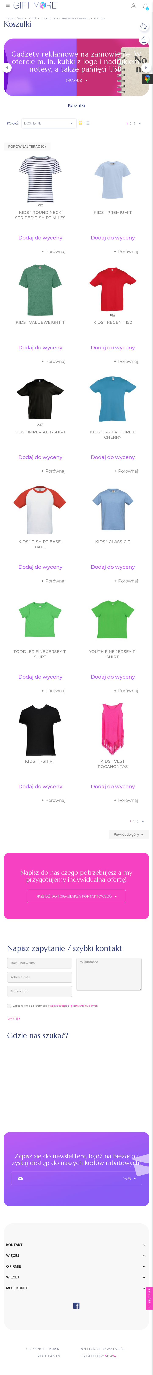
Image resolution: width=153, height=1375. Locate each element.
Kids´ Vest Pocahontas (113, 764)
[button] (7, 68)
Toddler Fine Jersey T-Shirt (40, 654)
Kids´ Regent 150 (112, 322)
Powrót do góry (129, 834)
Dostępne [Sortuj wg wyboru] (49, 123)
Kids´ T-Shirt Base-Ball (40, 544)
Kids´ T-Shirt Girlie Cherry (112, 435)
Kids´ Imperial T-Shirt (40, 432)
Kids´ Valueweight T (40, 322)
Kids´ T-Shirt (40, 761)
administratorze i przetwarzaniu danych (74, 1005)
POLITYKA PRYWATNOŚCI (103, 1349)
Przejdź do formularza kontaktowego (76, 896)
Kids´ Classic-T (113, 541)
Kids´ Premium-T (113, 212)
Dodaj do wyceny (40, 238)
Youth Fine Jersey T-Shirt (112, 654)
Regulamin (48, 1356)
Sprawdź (76, 80)
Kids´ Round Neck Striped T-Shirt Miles (40, 215)
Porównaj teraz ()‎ (27, 146)
